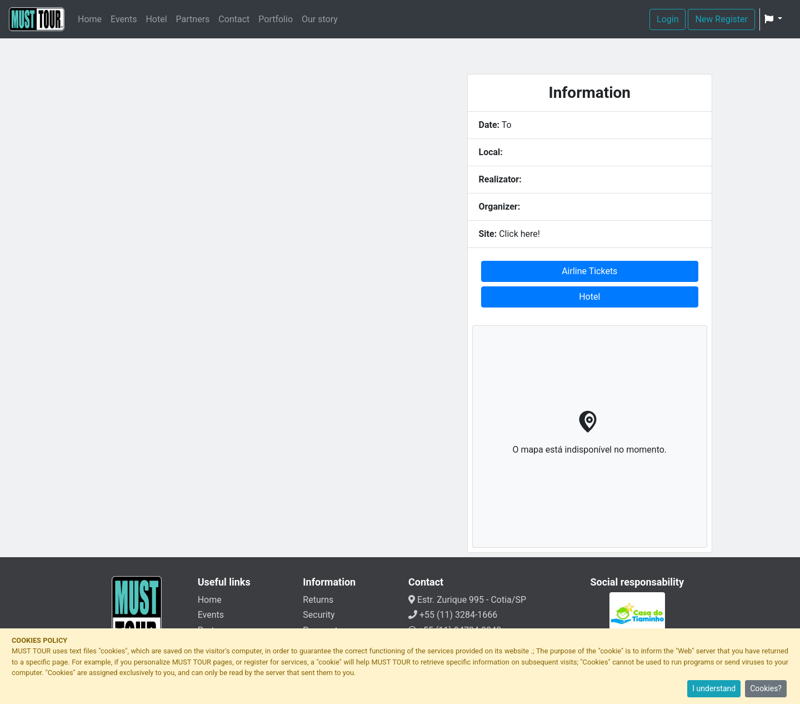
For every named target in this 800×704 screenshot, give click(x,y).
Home (90, 19)
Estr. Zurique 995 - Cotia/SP (467, 599)
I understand (714, 688)
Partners (193, 19)
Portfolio (275, 19)
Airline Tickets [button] (589, 271)
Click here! (519, 234)
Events (124, 19)
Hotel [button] (589, 296)
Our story (320, 19)
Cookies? (766, 688)
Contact (233, 19)
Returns (318, 599)
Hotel (156, 19)
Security (318, 614)
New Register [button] (721, 19)
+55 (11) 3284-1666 (452, 614)
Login (667, 19)
